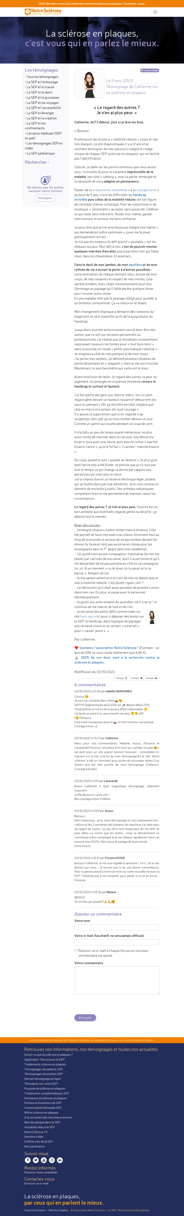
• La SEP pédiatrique (40, 153)
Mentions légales (58, 1210)
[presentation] (102, 1004)
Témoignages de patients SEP (43, 1069)
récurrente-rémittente (111, 190)
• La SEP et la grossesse (42, 97)
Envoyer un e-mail (36, 1183)
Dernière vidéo (33, 1136)
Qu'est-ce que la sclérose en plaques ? (48, 1054)
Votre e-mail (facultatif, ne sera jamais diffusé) (109, 935)
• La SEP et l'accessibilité (43, 108)
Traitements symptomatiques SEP (46, 1093)
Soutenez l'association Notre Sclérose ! (108, 647)
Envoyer (85, 1018)
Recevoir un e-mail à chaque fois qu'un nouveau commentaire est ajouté (111, 952)
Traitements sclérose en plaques (45, 1064)
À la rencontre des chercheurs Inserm (48, 1117)
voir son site (90, 616)
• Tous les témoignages (41, 77)
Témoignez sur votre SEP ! (41, 1083)
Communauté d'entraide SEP (42, 1107)
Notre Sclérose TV (36, 1132)
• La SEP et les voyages (42, 103)
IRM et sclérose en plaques (41, 1112)
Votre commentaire (88, 963)
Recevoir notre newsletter (41, 1172)
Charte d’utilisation (35, 1210)
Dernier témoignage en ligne (42, 1079)
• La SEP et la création (41, 118)
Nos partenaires (34, 1146)
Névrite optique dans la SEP (42, 1122)
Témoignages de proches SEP (43, 1074)
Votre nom (82, 920)
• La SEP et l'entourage (41, 82)
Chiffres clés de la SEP (38, 1141)
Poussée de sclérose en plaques (44, 1088)
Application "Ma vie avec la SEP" (44, 1059)
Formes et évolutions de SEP (42, 1103)
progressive (147, 190)
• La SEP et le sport (38, 92)
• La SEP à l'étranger (39, 113)
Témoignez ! (45, 198)
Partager (122, 678)
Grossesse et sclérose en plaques (45, 1098)
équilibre (135, 264)
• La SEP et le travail (39, 87)
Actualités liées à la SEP (39, 1127)
